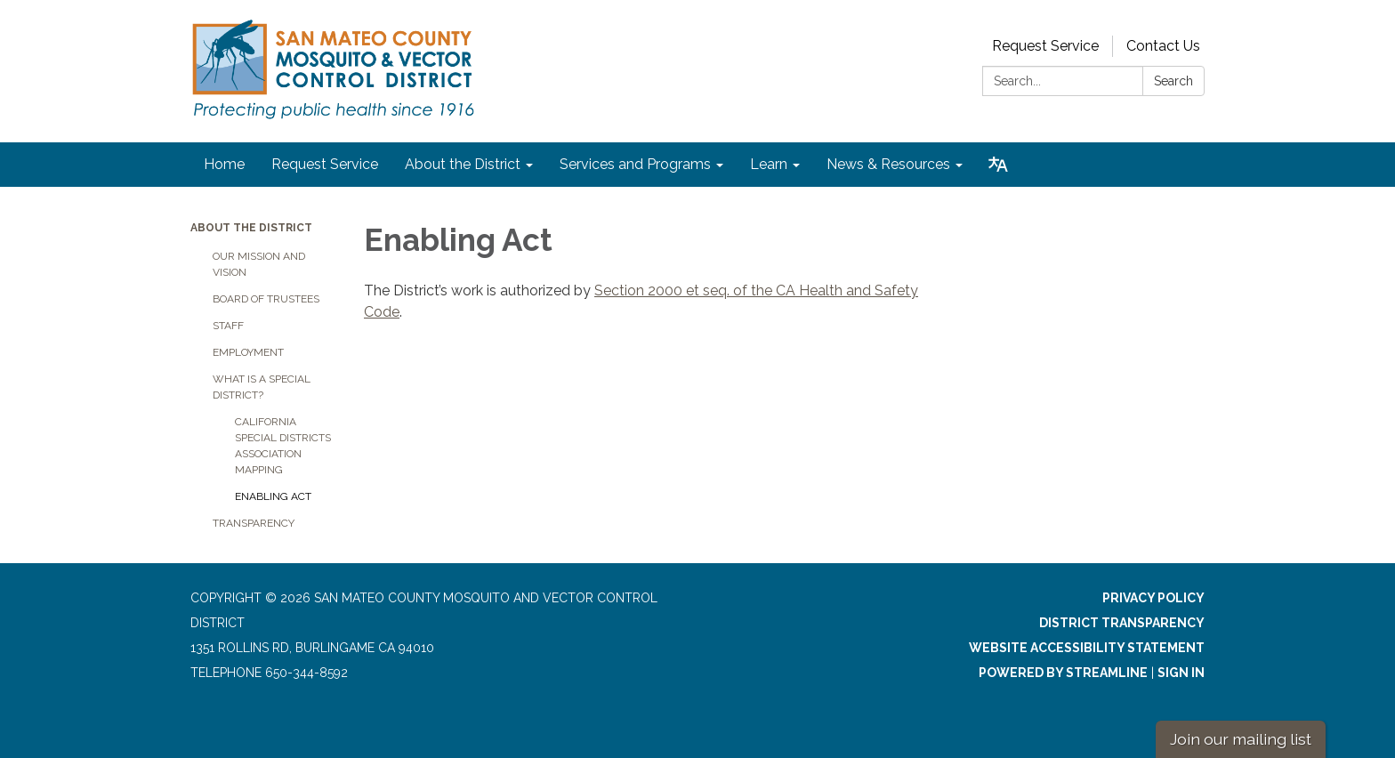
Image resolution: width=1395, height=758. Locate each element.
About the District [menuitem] (462, 164)
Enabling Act (273, 496)
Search (1173, 81)
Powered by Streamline (1063, 672)
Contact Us (1163, 45)
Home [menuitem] (224, 164)
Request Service (1045, 45)
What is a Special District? (261, 387)
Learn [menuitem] (768, 164)
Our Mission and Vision (259, 264)
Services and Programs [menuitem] (635, 164)
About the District (251, 228)
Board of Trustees (266, 299)
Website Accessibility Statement (1087, 648)
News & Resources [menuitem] (888, 164)
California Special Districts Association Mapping (283, 445)
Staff (228, 325)
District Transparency (1122, 623)
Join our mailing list (1240, 739)
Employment (248, 352)
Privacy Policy (1153, 598)
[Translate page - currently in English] (998, 164)
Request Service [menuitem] (324, 164)
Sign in (1181, 672)
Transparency (253, 523)
